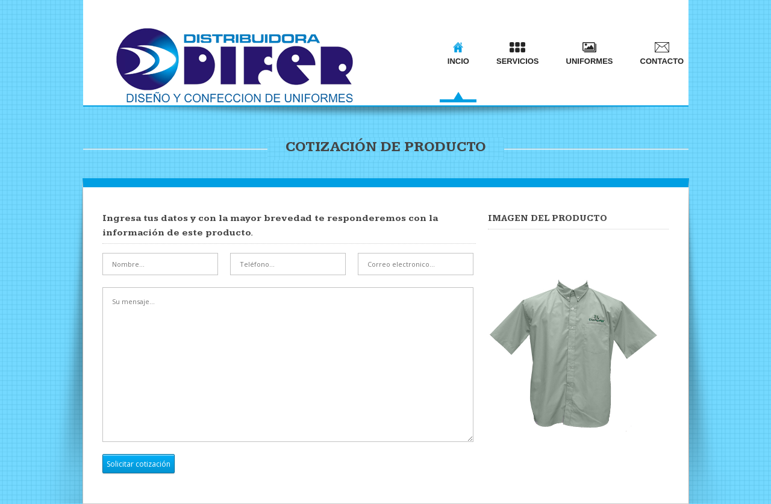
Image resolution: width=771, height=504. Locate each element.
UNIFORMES (589, 54)
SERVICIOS (517, 54)
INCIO (458, 54)
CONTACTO (662, 54)
